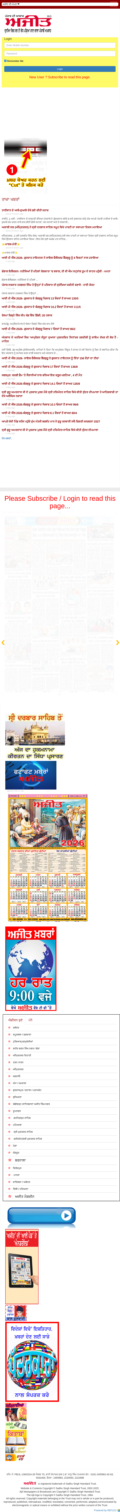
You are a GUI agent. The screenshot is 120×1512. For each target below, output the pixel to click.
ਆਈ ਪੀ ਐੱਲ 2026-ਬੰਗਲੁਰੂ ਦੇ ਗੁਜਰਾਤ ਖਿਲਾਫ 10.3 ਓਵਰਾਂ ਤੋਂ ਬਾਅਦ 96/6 (40, 404)
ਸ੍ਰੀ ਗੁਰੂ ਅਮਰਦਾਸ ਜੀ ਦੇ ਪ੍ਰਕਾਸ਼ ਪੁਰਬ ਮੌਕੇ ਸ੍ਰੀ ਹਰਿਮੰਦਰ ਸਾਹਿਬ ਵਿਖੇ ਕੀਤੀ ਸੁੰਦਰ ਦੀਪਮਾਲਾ (50, 430)
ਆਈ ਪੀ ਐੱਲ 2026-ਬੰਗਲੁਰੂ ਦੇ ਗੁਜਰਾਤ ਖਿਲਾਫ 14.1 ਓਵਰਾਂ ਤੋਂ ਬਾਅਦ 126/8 (41, 383)
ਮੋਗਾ (12, 1145)
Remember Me (15, 61)
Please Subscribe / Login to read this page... (60, 502)
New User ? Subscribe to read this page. (60, 77)
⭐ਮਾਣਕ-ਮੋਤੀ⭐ (11, 244)
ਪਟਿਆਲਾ (15, 1124)
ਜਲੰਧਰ (13, 1027)
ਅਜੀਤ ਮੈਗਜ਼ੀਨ (21, 1196)
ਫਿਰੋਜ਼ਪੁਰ (14, 1168)
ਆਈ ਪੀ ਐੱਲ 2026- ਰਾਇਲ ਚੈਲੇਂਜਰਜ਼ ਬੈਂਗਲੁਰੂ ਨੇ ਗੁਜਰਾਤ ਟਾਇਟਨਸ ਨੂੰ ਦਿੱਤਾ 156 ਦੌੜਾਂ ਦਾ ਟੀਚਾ (50, 358)
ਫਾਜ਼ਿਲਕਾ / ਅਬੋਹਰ (19, 1182)
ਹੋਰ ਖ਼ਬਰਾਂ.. (7, 438)
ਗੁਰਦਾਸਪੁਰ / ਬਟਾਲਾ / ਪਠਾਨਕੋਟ (24, 1090)
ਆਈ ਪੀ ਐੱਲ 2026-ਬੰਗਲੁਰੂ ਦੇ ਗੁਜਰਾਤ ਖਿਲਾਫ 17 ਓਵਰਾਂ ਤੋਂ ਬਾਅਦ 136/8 (40, 366)
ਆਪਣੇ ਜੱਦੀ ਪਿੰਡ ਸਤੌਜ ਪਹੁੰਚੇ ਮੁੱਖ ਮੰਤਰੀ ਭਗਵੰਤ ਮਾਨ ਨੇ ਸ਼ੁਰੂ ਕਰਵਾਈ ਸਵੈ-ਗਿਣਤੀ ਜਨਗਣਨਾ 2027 (51, 421)
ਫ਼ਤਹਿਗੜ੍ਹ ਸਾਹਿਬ (19, 1117)
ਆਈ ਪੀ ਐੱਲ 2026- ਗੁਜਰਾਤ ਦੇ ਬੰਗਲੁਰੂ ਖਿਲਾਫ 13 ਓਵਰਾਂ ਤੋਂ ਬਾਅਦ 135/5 (40, 298)
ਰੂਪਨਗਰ (14, 1111)
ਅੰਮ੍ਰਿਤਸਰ (16, 1069)
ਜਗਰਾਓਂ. (14, 1076)
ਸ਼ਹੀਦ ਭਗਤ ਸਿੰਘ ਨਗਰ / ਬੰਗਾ (24, 1048)
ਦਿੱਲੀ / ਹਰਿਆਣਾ (18, 1188)
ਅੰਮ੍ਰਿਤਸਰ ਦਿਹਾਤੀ (19, 1055)
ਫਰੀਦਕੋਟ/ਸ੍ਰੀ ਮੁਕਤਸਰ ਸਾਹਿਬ (25, 1138)
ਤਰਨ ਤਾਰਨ (16, 1062)
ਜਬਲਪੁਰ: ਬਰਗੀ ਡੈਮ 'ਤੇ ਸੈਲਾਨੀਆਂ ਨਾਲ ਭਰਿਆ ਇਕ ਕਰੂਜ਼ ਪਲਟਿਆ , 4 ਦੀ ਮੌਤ (42, 375)
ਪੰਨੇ (30, 1020)
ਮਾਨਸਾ (14, 1175)
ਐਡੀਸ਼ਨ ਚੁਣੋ (15, 1020)
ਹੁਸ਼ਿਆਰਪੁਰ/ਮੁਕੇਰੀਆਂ (20, 1041)
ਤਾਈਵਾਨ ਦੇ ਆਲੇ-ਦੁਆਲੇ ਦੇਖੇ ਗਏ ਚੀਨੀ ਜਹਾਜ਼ (25, 210)
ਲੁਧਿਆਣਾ (15, 1097)
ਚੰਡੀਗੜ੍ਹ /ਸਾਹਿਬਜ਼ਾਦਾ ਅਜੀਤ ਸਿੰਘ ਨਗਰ (29, 1104)
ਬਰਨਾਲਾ (17, 1160)
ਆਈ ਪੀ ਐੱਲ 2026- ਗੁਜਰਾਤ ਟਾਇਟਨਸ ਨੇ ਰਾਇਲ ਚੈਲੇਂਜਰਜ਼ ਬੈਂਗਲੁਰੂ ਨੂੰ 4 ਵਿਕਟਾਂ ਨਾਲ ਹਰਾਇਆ (50, 257)
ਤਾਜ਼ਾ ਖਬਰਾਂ (10, 199)
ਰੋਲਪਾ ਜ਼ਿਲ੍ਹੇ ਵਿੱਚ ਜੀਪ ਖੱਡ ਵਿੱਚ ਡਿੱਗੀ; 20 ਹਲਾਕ (27, 315)
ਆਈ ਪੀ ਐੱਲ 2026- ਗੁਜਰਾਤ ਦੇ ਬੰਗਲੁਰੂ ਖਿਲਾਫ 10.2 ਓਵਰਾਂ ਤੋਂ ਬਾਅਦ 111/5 (41, 307)
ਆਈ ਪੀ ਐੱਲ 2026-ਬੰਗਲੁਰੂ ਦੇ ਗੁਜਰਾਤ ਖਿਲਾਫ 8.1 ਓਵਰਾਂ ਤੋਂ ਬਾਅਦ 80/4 (39, 413)
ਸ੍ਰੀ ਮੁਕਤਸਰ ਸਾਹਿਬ (20, 1131)
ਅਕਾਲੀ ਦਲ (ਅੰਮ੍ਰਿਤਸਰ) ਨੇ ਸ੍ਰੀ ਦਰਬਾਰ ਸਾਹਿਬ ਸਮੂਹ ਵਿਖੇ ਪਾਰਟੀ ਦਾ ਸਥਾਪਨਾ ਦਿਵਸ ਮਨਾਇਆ (52, 227)
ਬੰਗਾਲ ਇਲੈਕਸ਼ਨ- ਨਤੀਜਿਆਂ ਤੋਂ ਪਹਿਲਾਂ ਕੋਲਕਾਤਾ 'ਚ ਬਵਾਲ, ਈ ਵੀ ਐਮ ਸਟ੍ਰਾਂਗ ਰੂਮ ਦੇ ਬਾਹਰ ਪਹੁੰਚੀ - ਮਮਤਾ (56, 271)
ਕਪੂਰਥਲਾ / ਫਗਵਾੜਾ (19, 1034)
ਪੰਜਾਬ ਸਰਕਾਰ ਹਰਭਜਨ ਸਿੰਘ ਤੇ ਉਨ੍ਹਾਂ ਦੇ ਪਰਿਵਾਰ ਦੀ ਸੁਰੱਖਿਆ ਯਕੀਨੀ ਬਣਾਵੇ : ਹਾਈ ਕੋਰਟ (48, 285)
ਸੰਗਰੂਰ (13, 1152)
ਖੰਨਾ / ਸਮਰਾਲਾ (17, 1083)
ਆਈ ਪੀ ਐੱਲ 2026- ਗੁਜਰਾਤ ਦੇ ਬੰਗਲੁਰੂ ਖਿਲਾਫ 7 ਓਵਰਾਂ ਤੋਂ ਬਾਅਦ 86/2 (38, 329)
